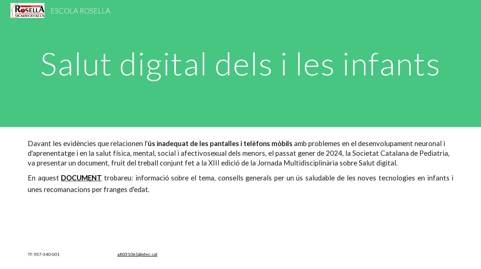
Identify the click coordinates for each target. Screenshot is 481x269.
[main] (240, 63)
